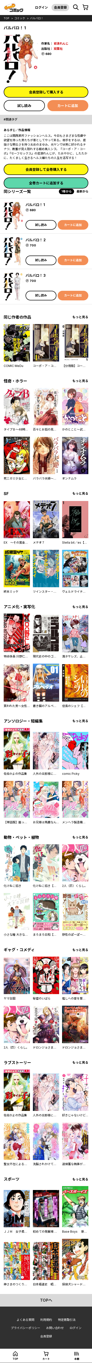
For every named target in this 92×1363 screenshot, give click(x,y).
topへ (46, 1300)
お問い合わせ (55, 1328)
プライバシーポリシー (25, 1328)
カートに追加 (67, 106)
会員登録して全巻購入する (46, 169)
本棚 (76, 1358)
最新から (82, 191)
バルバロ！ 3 (36, 275)
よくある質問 (25, 1320)
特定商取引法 (67, 1320)
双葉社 (58, 49)
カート (46, 1358)
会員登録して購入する (46, 92)
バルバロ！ (36, 18)
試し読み (24, 106)
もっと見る (80, 317)
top (6, 18)
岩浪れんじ (61, 43)
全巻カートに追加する (46, 183)
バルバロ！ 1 (35, 205)
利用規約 (46, 1320)
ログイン (41, 7)
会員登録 (60, 7)
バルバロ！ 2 (36, 240)
